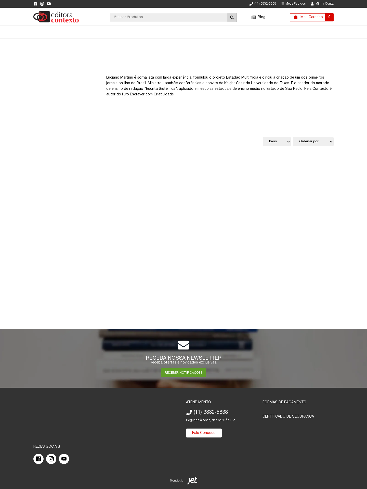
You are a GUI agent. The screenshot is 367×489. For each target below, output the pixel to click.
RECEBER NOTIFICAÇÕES (183, 372)
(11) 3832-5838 (263, 4)
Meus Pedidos (293, 4)
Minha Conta (322, 4)
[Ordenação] (313, 141)
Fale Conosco (204, 433)
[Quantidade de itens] (277, 141)
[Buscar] (232, 17)
